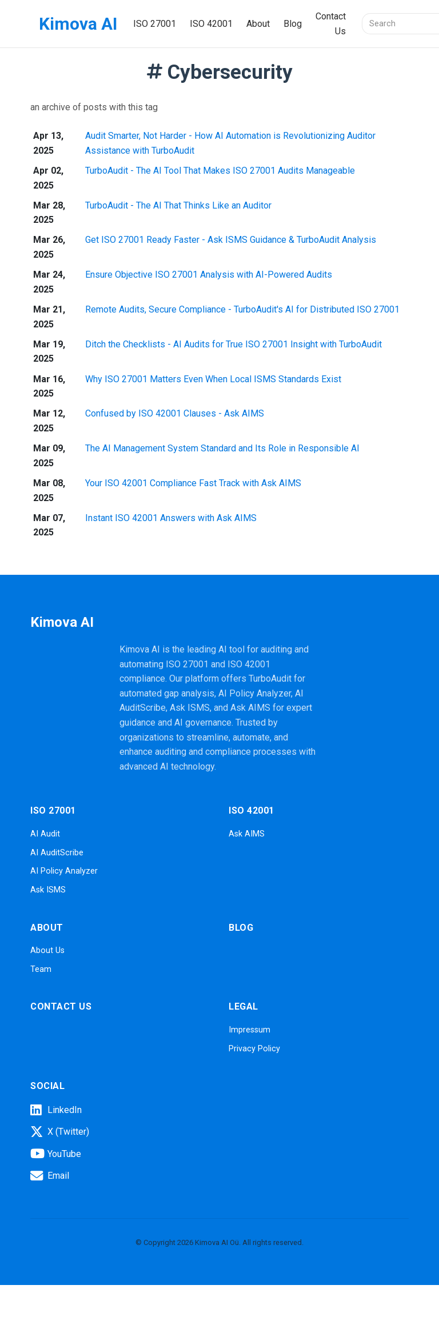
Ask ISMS (48, 890)
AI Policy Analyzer (64, 871)
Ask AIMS (247, 834)
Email (49, 1176)
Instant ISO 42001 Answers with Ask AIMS (171, 518)
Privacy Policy (254, 1049)
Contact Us (331, 24)
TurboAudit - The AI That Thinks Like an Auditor (178, 205)
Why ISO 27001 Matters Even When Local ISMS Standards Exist (213, 379)
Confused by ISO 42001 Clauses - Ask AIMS (174, 413)
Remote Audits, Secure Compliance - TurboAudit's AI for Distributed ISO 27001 (242, 309)
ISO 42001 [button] (211, 23)
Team (40, 969)
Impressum (249, 1030)
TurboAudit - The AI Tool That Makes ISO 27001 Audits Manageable (220, 170)
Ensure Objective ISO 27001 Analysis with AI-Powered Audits (208, 274)
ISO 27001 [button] (154, 23)
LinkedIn (56, 1110)
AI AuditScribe (56, 853)
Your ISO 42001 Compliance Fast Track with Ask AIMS (193, 483)
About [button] (258, 23)
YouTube (55, 1153)
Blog (293, 23)
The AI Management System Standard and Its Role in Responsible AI (222, 448)
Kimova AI (78, 24)
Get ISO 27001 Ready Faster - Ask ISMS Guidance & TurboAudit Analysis (230, 239)
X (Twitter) (59, 1132)
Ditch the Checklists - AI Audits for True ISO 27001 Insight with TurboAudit (233, 344)
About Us (47, 950)
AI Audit (45, 834)
